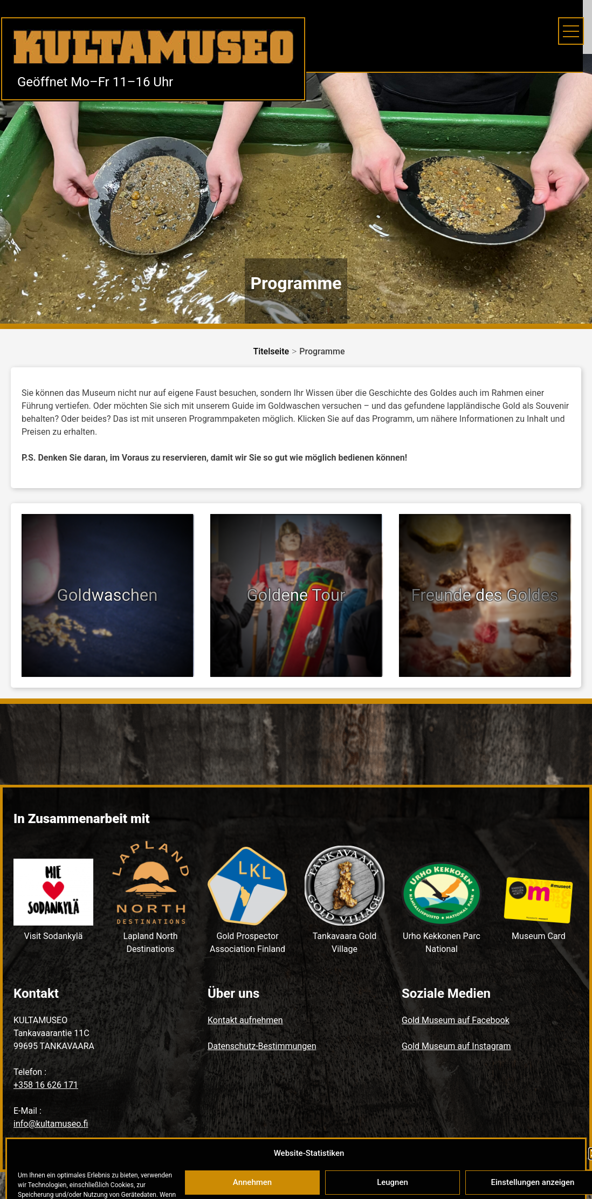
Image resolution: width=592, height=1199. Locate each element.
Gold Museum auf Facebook (456, 1020)
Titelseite (271, 351)
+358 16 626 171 (45, 1085)
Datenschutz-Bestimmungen (262, 1046)
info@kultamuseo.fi (50, 1124)
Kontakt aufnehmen (245, 1020)
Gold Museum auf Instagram (456, 1046)
